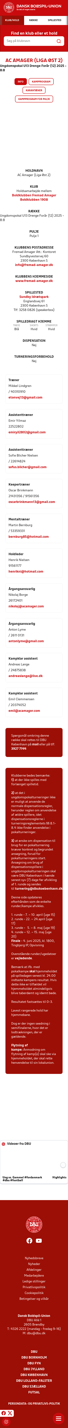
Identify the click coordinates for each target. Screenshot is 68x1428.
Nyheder (34, 1264)
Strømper (51, 325)
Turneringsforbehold (34, 356)
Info (21, 82)
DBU (34, 1351)
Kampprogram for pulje (34, 99)
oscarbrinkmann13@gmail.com (32, 502)
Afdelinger (34, 1270)
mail (35, 744)
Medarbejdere (34, 1275)
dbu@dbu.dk (36, 1333)
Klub (34, 186)
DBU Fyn (34, 1363)
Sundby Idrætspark (34, 297)
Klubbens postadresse (34, 247)
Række (34, 211)
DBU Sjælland (34, 1386)
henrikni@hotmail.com (26, 571)
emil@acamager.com (24, 711)
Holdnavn (34, 170)
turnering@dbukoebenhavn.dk (39, 888)
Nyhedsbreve (34, 1258)
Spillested (34, 292)
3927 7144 (18, 748)
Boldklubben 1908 (34, 199)
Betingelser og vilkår (34, 1299)
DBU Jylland (34, 1369)
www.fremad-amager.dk (34, 281)
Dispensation (34, 340)
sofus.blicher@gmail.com (28, 467)
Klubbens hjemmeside (34, 276)
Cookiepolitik (34, 1293)
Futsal (34, 1392)
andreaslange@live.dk (26, 676)
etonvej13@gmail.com (25, 397)
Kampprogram (41, 82)
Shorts (34, 325)
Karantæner (34, 90)
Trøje (16, 325)
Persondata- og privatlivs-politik (34, 1404)
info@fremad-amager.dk (34, 265)
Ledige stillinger (34, 1281)
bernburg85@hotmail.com (29, 536)
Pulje (34, 231)
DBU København (34, 1375)
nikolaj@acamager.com (26, 606)
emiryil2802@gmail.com (27, 432)
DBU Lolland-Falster (34, 1380)
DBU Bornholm (34, 1357)
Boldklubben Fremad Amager (34, 195)
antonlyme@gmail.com (26, 641)
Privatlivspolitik (34, 1287)
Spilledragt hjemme (34, 321)
